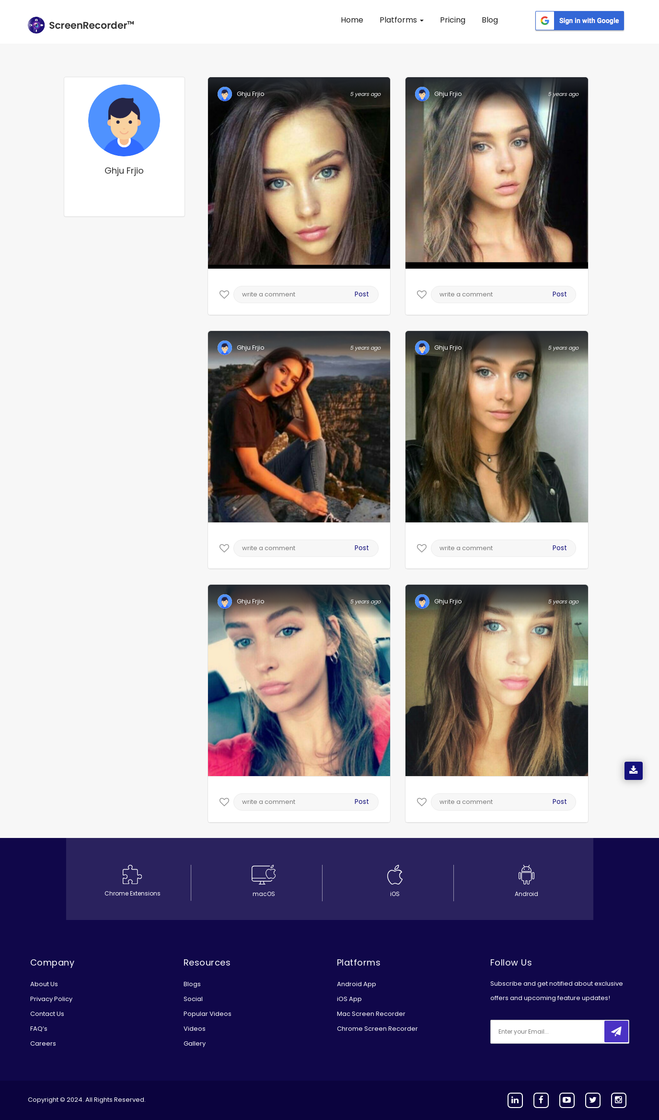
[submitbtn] (616, 1031)
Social (193, 998)
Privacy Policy (51, 998)
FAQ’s (38, 1028)
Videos (195, 1028)
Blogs (192, 984)
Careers (43, 1043)
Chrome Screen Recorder (377, 1028)
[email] (554, 1031)
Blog (490, 19)
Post (362, 294)
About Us (44, 984)
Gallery (195, 1043)
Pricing (452, 19)
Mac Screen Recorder (371, 1013)
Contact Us (47, 1013)
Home (352, 19)
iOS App (349, 998)
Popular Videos (207, 1013)
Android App (356, 984)
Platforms (402, 19)
